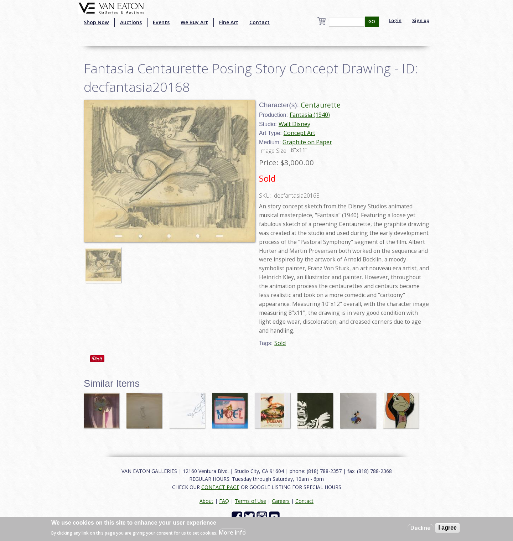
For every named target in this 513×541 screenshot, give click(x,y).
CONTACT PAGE (220, 487)
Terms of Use (250, 501)
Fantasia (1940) (310, 115)
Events (161, 22)
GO (371, 22)
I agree (447, 528)
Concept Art (299, 133)
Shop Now (96, 22)
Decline (420, 528)
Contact (259, 22)
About (206, 501)
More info (232, 532)
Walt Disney (294, 124)
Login (395, 20)
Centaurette (321, 105)
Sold (280, 343)
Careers (281, 501)
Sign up (420, 20)
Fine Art (228, 22)
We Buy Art (194, 22)
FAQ (224, 501)
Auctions (131, 22)
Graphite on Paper (307, 142)
